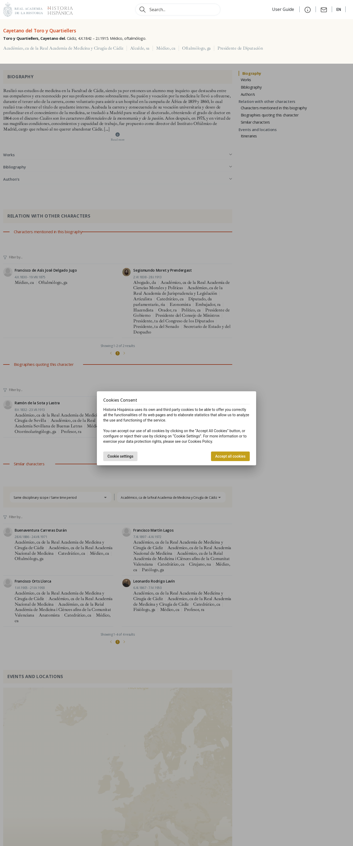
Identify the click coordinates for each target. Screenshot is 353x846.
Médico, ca (165, 48)
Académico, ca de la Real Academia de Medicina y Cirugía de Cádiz (63, 48)
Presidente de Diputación (240, 48)
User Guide (283, 9)
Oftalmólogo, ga (196, 48)
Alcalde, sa (139, 48)
